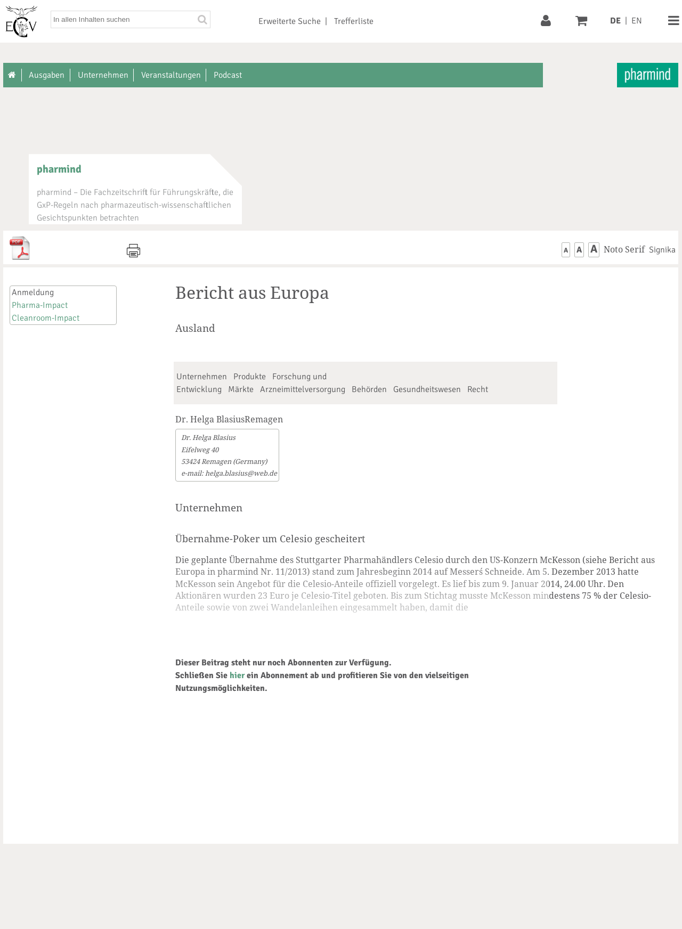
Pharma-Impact (40, 305)
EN (636, 20)
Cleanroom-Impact (45, 318)
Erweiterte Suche (289, 21)
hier (237, 675)
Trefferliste (354, 21)
